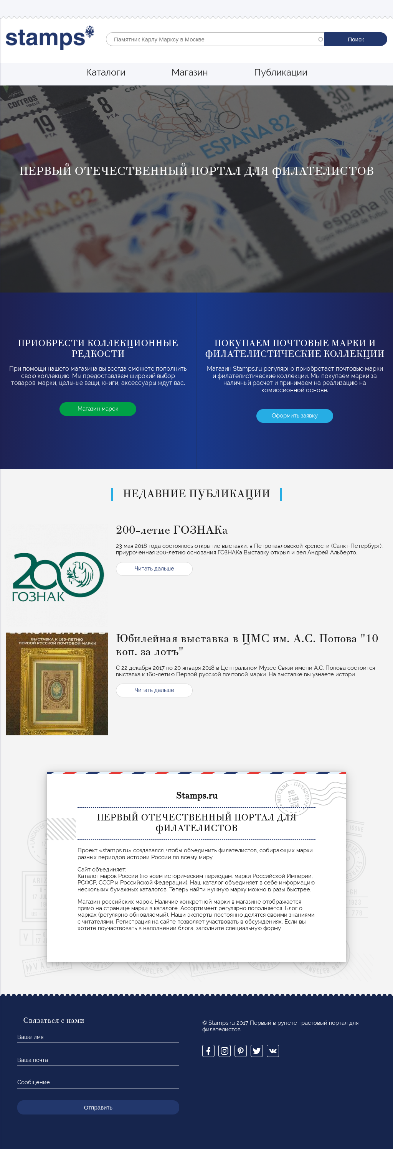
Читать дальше (154, 568)
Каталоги (105, 72)
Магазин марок (98, 408)
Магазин (190, 72)
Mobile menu (381, 8)
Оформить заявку (295, 415)
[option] (196, 189)
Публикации (280, 72)
